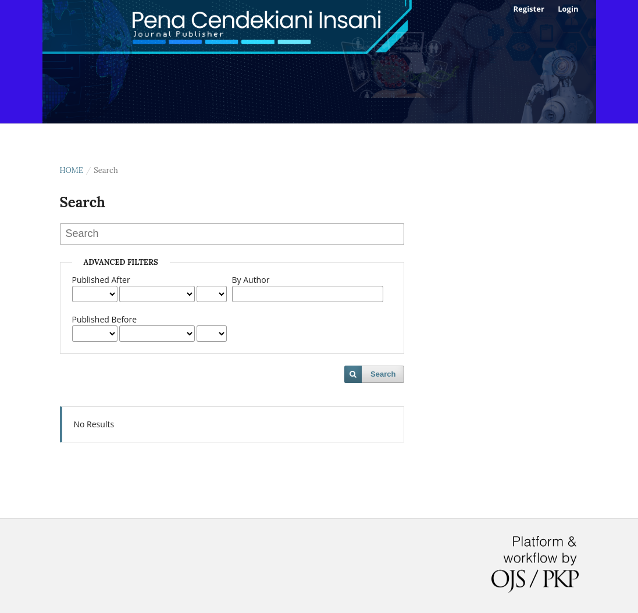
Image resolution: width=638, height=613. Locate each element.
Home (71, 170)
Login (568, 8)
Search (382, 374)
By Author (251, 279)
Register (529, 8)
